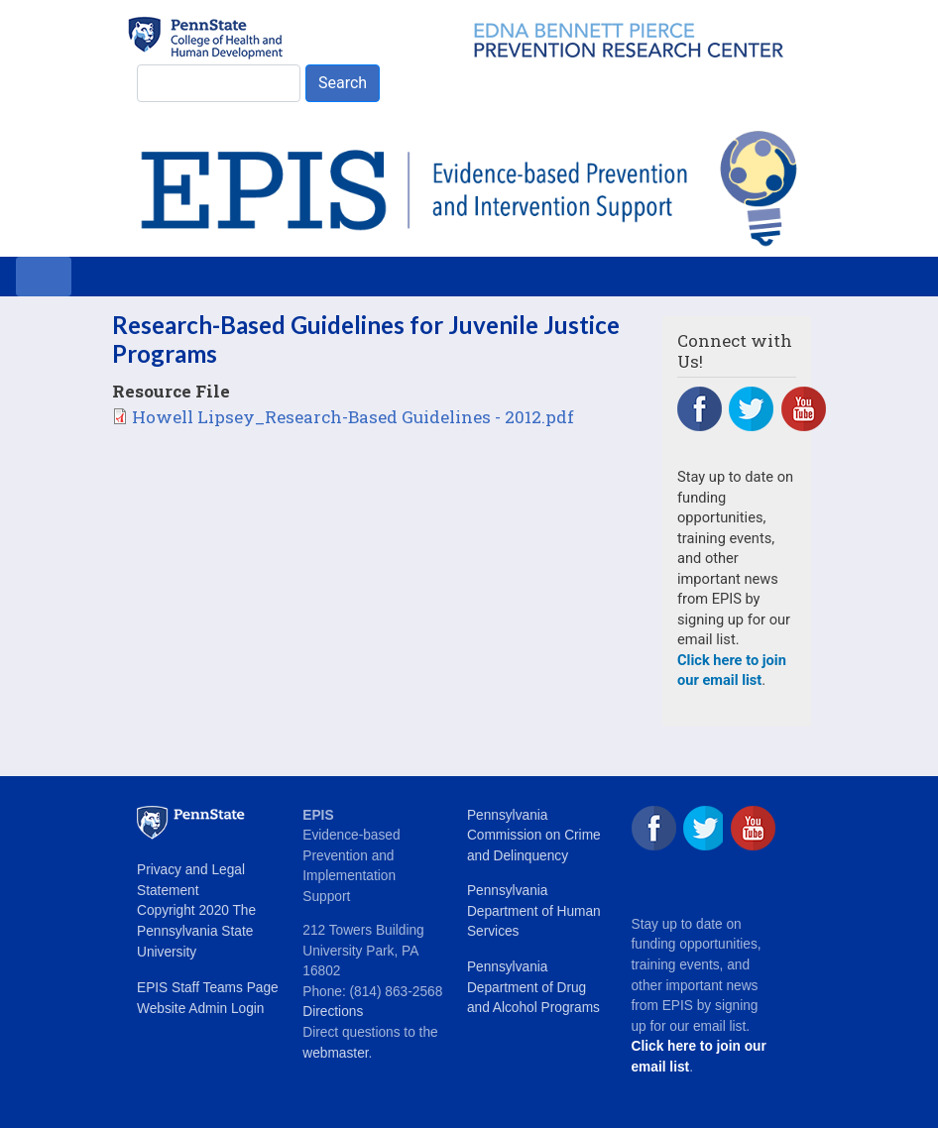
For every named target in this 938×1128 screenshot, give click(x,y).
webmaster (335, 1053)
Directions (332, 1011)
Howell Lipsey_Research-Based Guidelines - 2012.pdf (353, 416)
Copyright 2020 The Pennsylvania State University (196, 931)
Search (342, 82)
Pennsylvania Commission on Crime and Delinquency (534, 835)
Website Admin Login (200, 1008)
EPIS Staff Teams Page (208, 987)
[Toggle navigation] (43, 276)
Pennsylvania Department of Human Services (534, 911)
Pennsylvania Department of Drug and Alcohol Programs (533, 987)
